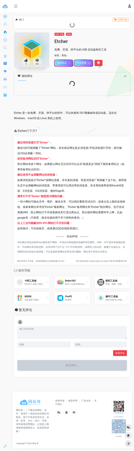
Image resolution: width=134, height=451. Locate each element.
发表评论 (120, 353)
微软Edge (56, 190)
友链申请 (60, 400)
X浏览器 (28, 190)
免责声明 (73, 400)
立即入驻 (120, 19)
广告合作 (86, 400)
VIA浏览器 (41, 190)
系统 (69, 34)
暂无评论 (25, 310)
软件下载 (59, 34)
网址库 (35, 443)
